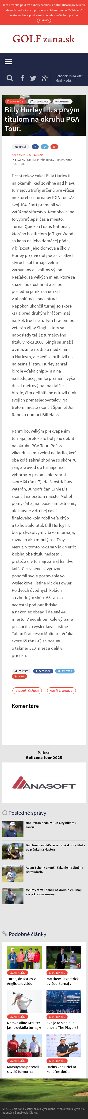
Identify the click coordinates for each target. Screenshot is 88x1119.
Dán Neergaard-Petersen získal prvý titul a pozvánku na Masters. (55, 847)
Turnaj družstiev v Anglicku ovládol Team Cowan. (21, 983)
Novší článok (61, 691)
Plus (19, 676)
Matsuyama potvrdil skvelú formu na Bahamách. (23, 1071)
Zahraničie (15, 101)
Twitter (65, 671)
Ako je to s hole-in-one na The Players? (62, 1025)
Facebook (43, 671)
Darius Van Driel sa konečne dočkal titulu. (61, 1071)
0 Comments (62, 101)
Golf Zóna (18, 155)
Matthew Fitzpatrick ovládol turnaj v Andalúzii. (62, 983)
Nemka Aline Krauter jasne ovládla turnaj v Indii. (24, 1027)
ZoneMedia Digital (26, 1112)
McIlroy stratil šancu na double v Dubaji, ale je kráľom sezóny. (54, 892)
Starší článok (27, 691)
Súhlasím (44, 20)
